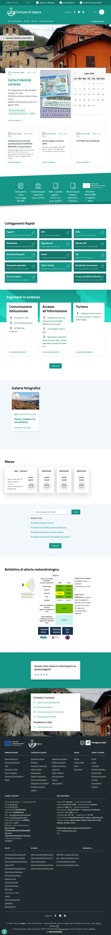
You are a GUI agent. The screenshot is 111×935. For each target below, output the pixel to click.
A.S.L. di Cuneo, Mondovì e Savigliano (69, 865)
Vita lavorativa (57, 783)
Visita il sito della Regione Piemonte (43, 854)
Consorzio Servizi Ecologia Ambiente (44, 868)
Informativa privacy (12, 886)
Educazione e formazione (40, 783)
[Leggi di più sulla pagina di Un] (24, 428)
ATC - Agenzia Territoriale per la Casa (69, 858)
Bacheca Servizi (10, 879)
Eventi (93, 759)
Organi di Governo (11, 759)
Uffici (6, 766)
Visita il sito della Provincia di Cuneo (43, 858)
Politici (7, 780)
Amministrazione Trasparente (15, 854)
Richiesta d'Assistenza (13, 875)
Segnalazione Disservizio (13, 872)
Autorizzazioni (36, 773)
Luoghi (93, 762)
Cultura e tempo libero (39, 780)
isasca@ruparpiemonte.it (18, 817)
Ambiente (34, 762)
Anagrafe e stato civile (39, 766)
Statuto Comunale (11, 882)
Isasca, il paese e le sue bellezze (24, 420)
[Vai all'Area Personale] (90, 2)
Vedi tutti (55, 366)
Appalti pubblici (36, 769)
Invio (76, 512)
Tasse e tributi (79, 762)
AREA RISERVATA (54, 931)
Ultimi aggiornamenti (12, 899)
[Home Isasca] (25, 12)
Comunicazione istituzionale (18, 113)
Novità (32, 113)
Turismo (54, 780)
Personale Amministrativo (14, 776)
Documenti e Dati (11, 769)
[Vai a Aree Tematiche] (67, 2)
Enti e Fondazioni (11, 773)
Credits (7, 896)
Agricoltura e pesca (37, 759)
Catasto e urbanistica (38, 776)
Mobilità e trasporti (59, 762)
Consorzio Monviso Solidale (66, 861)
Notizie (76, 759)
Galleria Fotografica (98, 769)
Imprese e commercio (59, 759)
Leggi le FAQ (9, 865)
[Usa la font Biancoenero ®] (45, 2)
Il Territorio (95, 766)
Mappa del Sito (10, 906)
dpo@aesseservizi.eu (69, 830)
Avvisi (76, 766)
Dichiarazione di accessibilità (15, 858)
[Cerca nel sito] (101, 12)
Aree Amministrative (12, 762)
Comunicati (78, 769)
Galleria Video (96, 773)
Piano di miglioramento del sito (16, 861)
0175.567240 (12, 804)
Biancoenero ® (64, 929)
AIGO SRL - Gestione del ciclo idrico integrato (72, 854)
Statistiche (9, 903)
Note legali (9, 889)
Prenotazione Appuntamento (15, 868)
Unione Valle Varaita (38, 861)
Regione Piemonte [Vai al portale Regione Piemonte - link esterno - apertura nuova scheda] (12, 2)
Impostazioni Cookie (12, 892)
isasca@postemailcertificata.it (20, 815)
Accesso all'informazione (17, 110)
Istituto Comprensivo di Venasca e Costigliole (47, 865)
